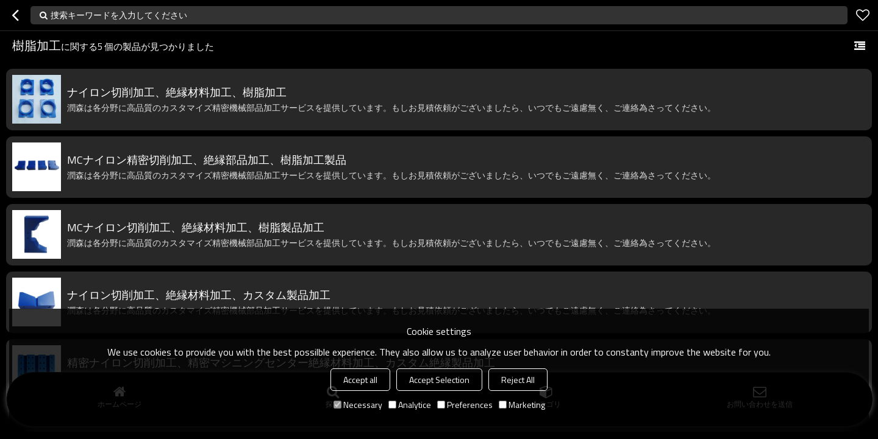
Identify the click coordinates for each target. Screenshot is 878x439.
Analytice (409, 404)
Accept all (360, 379)
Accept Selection (439, 379)
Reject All (518, 379)
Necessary (358, 404)
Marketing (522, 404)
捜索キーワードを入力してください (119, 15)
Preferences (465, 404)
